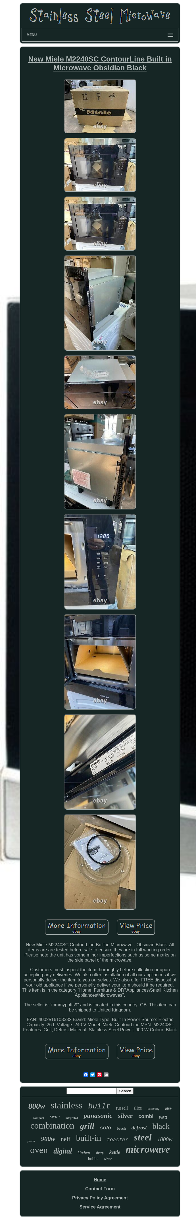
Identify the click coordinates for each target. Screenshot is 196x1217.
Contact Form (100, 1188)
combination (52, 1126)
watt (163, 1117)
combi (145, 1116)
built (99, 1106)
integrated (72, 1117)
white (108, 1159)
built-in (88, 1137)
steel (143, 1137)
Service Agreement (100, 1207)
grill (87, 1126)
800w (36, 1106)
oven (39, 1150)
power (32, 1141)
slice (138, 1108)
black (161, 1126)
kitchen (84, 1152)
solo (105, 1128)
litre (168, 1108)
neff (65, 1139)
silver (125, 1115)
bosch (121, 1128)
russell (122, 1108)
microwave (148, 1149)
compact (38, 1117)
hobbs (93, 1158)
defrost (139, 1128)
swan (55, 1116)
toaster (117, 1140)
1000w (164, 1139)
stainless (67, 1105)
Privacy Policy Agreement (100, 1197)
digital (62, 1151)
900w (48, 1138)
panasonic (98, 1115)
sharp (100, 1153)
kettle (114, 1152)
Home (100, 1179)
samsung (153, 1108)
